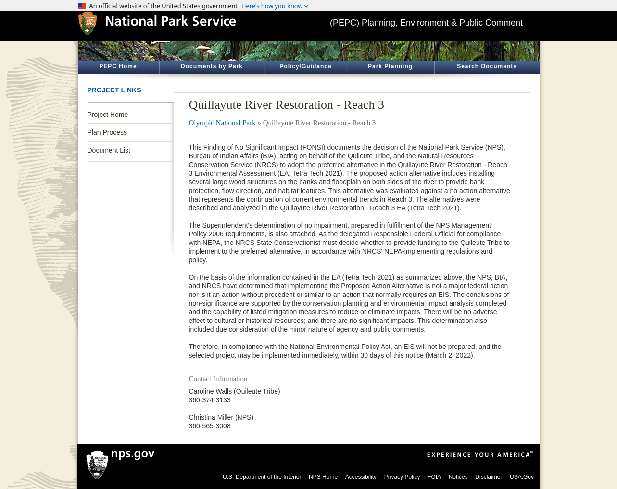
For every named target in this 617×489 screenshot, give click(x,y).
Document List (109, 150)
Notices (458, 477)
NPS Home (323, 477)
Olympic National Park (222, 123)
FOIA (434, 477)
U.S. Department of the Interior (262, 477)
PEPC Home (118, 66)
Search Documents (487, 66)
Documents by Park (212, 66)
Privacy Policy (402, 477)
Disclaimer (488, 477)
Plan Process (107, 132)
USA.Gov (522, 477)
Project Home (108, 114)
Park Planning (390, 66)
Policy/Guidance (305, 66)
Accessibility (361, 477)
